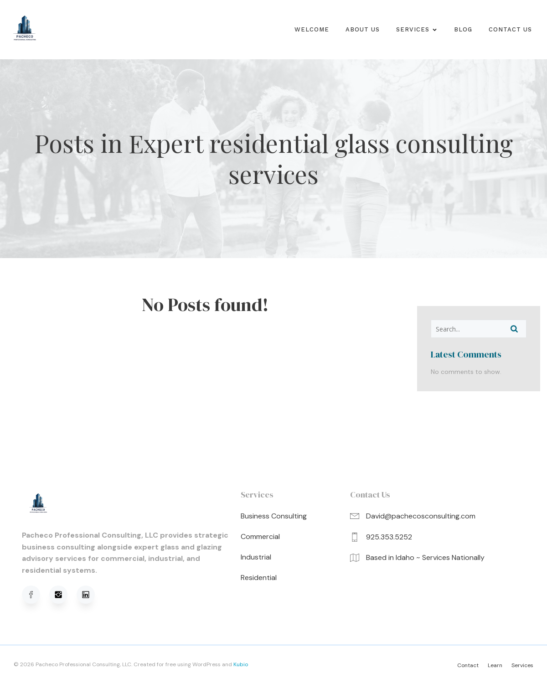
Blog (463, 29)
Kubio (240, 664)
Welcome (311, 29)
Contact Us (510, 29)
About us (363, 29)
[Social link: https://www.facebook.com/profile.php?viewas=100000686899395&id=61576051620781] (35, 595)
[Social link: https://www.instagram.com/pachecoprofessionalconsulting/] (63, 595)
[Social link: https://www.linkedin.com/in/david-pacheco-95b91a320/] (90, 595)
